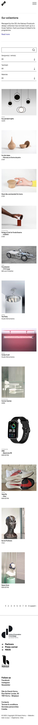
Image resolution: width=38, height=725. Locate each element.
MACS (8, 649)
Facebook (6, 680)
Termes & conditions (10, 704)
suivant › (33, 606)
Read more (6, 34)
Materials (5, 74)
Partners (9, 644)
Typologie (5, 65)
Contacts (5, 702)
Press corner (11, 647)
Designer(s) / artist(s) (9, 55)
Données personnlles (10, 707)
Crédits (4, 709)
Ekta (21, 718)
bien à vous (5, 718)
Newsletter (6, 685)
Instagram (6, 682)
